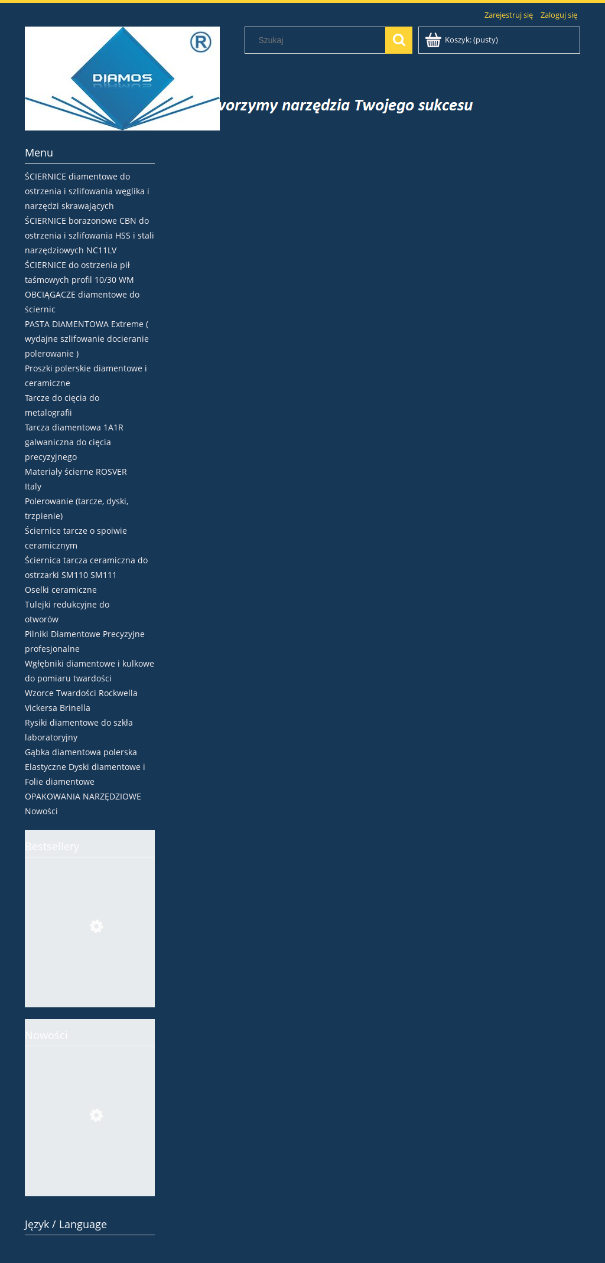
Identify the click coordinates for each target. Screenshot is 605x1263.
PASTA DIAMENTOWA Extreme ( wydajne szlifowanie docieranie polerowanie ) (87, 338)
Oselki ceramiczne (61, 589)
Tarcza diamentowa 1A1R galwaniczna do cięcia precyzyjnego (74, 442)
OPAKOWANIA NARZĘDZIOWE (83, 796)
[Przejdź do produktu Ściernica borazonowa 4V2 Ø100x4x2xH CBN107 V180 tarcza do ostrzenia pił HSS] (89, 982)
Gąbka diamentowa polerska (81, 752)
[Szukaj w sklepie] (318, 40)
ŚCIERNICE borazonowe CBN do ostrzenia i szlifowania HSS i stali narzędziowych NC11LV (89, 235)
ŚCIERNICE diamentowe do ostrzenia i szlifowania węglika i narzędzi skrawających (87, 191)
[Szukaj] (398, 40)
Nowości (41, 811)
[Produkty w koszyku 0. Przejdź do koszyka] (462, 39)
